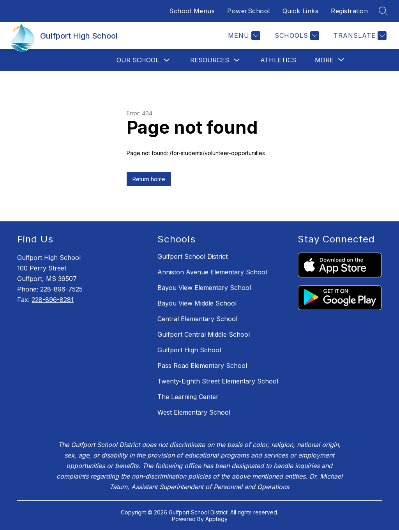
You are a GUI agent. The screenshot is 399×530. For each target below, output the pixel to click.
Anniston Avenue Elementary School (212, 272)
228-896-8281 (53, 300)
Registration (349, 11)
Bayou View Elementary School (204, 288)
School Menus (192, 11)
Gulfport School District (192, 256)
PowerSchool (248, 11)
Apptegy (216, 519)
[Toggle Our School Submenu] (166, 60)
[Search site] (383, 11)
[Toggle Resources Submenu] (237, 60)
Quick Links (300, 11)
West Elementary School (193, 412)
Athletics (278, 60)
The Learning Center (188, 397)
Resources (209, 60)
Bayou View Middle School (197, 303)
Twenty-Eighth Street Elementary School (217, 381)
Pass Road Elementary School (202, 365)
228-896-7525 (61, 289)
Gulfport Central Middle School (203, 334)
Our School (138, 60)
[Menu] (243, 36)
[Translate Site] (359, 36)
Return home (148, 179)
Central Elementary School (197, 319)
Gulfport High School (189, 350)
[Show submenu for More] (324, 60)
